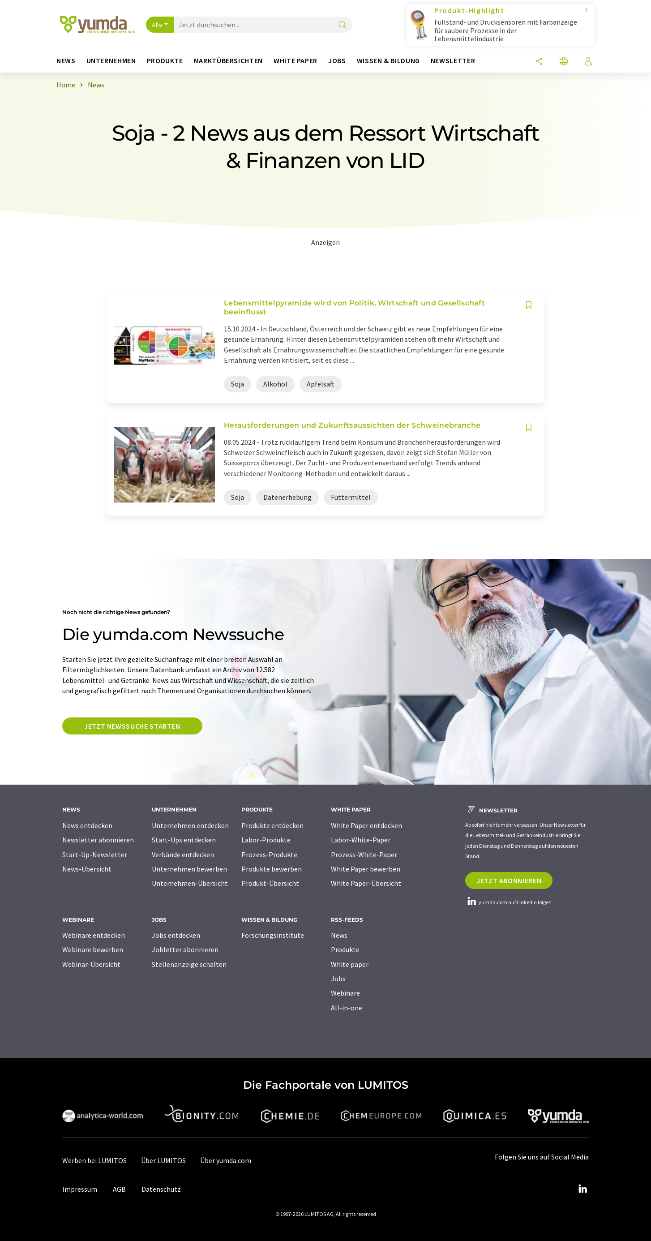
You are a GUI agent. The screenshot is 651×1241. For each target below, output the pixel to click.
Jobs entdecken (176, 935)
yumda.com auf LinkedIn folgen (508, 902)
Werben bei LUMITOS (94, 1160)
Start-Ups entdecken (184, 839)
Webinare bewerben (92, 949)
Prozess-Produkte (269, 854)
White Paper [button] (295, 60)
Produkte (345, 949)
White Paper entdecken (366, 825)
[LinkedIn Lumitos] (582, 1189)
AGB (119, 1189)
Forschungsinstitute (272, 935)
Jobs (338, 978)
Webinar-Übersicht (91, 964)
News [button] (66, 60)
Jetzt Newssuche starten (132, 725)
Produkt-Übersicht (270, 883)
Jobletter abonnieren (185, 949)
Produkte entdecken (272, 825)
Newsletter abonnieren (98, 839)
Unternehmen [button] (111, 60)
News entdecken (87, 825)
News (339, 935)
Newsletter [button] (453, 60)
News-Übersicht (86, 868)
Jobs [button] (337, 60)
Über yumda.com (225, 1160)
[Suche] (342, 25)
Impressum (79, 1189)
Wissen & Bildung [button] (388, 60)
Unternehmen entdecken (190, 825)
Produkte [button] (165, 60)
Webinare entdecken (93, 935)
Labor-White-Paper (360, 839)
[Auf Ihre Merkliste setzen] (529, 305)
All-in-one (346, 1007)
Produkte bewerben (271, 868)
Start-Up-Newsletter (94, 854)
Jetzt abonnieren (508, 880)
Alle (157, 25)
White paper (349, 964)
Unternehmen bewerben (189, 868)
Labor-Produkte (266, 839)
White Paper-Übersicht (366, 883)
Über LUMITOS (163, 1160)
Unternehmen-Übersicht (190, 883)
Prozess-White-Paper (364, 854)
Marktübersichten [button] (228, 60)
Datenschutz (161, 1189)
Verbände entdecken (183, 854)
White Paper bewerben (365, 868)
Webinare (345, 992)
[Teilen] (539, 62)
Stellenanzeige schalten (189, 964)
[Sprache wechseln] (563, 62)
